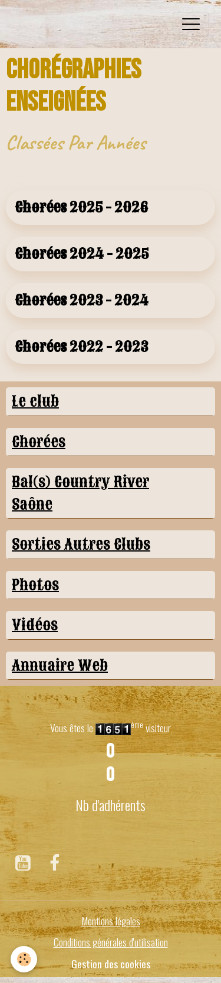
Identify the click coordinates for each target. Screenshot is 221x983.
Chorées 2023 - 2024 (82, 300)
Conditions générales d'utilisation (111, 941)
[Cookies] (24, 959)
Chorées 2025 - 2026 (81, 207)
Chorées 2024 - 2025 (82, 254)
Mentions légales (110, 920)
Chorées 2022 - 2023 (81, 347)
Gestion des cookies (110, 963)
